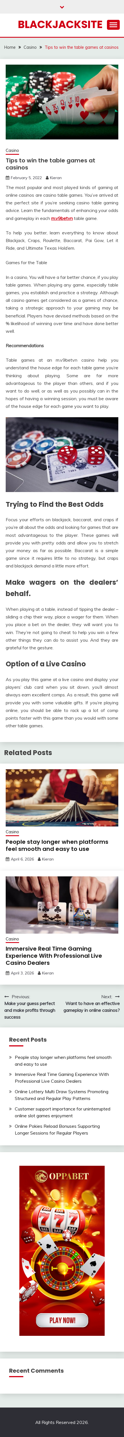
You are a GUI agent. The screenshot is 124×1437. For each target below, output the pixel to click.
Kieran (56, 177)
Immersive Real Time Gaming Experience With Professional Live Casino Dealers (54, 956)
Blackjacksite (60, 24)
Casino (12, 150)
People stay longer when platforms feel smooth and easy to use (57, 845)
